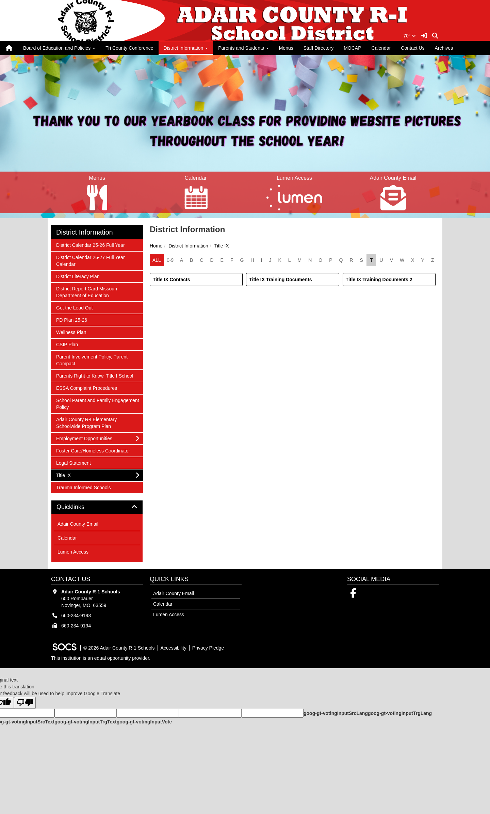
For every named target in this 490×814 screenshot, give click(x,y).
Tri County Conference (129, 48)
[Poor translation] (25, 703)
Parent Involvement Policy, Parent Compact (92, 359)
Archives (444, 48)
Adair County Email (78, 524)
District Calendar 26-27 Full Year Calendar (90, 260)
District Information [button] (186, 48)
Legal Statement (73, 462)
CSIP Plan (67, 344)
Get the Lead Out (74, 307)
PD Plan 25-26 (71, 319)
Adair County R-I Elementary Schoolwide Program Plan (86, 422)
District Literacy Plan (78, 276)
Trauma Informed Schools (83, 487)
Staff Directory (318, 48)
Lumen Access (73, 552)
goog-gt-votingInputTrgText (85, 721)
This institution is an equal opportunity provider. (100, 658)
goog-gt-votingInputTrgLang (400, 713)
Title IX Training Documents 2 (379, 279)
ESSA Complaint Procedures (86, 387)
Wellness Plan (71, 332)
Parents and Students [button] (243, 48)
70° (409, 35)
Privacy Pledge (208, 648)
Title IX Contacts (171, 279)
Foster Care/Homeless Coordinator (93, 450)
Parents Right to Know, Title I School (94, 375)
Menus (286, 48)
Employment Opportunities (84, 438)
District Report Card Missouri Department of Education (86, 291)
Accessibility (173, 648)
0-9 (170, 260)
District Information (188, 246)
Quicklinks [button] (78, 507)
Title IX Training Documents (280, 279)
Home (156, 246)
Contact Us (412, 48)
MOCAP (352, 48)
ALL (156, 260)
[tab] (97, 507)
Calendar (381, 48)
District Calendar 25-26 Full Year (90, 244)
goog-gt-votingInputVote (144, 721)
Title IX (221, 246)
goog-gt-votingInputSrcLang (336, 713)
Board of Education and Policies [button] (59, 48)
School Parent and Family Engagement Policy (97, 403)
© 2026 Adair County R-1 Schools (119, 648)
